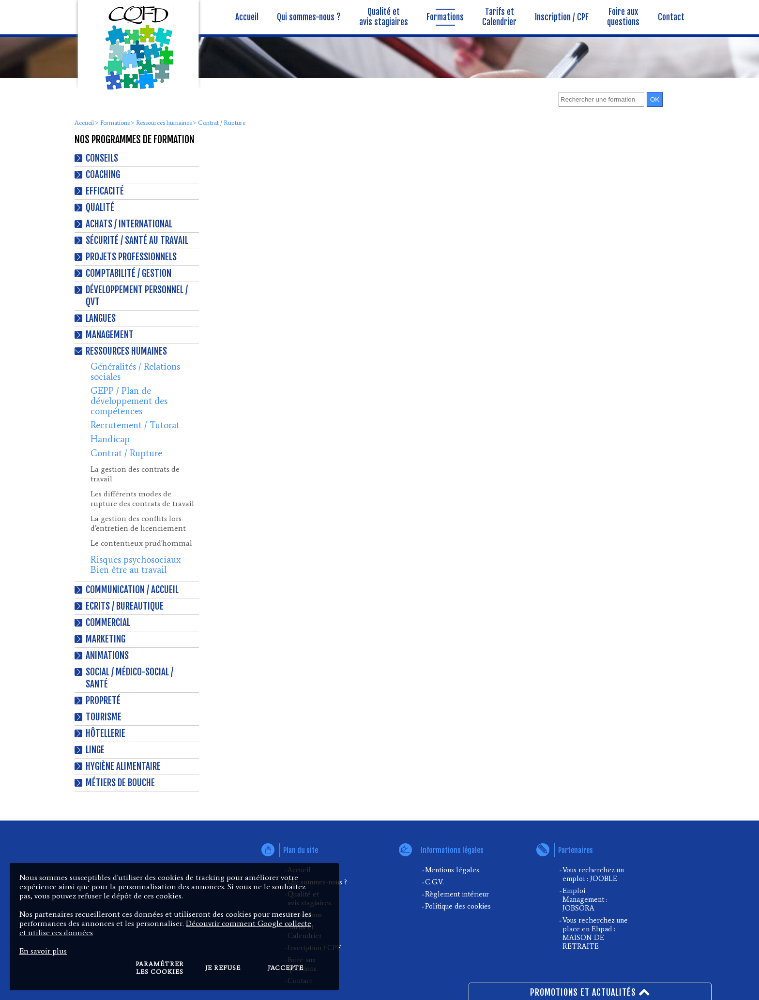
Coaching (103, 174)
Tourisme (103, 717)
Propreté (103, 700)
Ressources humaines (164, 122)
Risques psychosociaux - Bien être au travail (138, 564)
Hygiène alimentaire (123, 766)
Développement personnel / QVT (137, 296)
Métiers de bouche (120, 783)
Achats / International (129, 224)
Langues (101, 318)
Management (110, 335)
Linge (95, 750)
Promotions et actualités (590, 991)
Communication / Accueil (132, 590)
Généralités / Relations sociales (135, 371)
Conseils (102, 158)
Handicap (110, 439)
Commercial (108, 622)
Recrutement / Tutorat (135, 425)
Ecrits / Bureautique (125, 606)
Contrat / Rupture (126, 453)
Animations (107, 655)
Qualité (100, 207)
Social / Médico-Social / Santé (129, 678)
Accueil (84, 122)
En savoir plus (43, 950)
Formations (115, 122)
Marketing (105, 639)
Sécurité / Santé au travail (137, 240)
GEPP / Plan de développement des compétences (129, 401)
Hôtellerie (105, 733)
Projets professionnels (131, 257)
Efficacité (105, 191)
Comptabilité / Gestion (128, 273)
